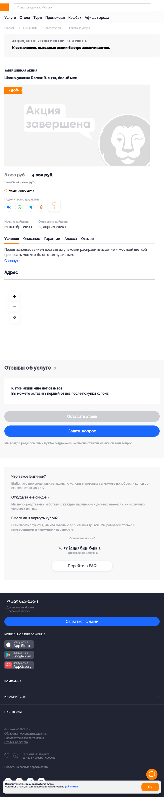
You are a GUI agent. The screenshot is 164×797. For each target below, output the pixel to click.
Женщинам (26, 28)
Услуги (10, 18)
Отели (25, 18)
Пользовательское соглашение (24, 738)
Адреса (70, 239)
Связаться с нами (82, 621)
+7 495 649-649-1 (22, 601)
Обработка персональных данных (25, 733)
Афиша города (97, 18)
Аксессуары (50, 28)
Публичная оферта (16, 742)
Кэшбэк (74, 18)
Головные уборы (76, 28)
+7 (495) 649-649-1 (82, 548)
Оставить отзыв (82, 416)
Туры (37, 18)
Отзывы (87, 239)
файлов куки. (71, 787)
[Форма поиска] (82, 7)
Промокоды (55, 18)
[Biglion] (9, 7)
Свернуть (12, 261)
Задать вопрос (82, 431)
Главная (9, 28)
